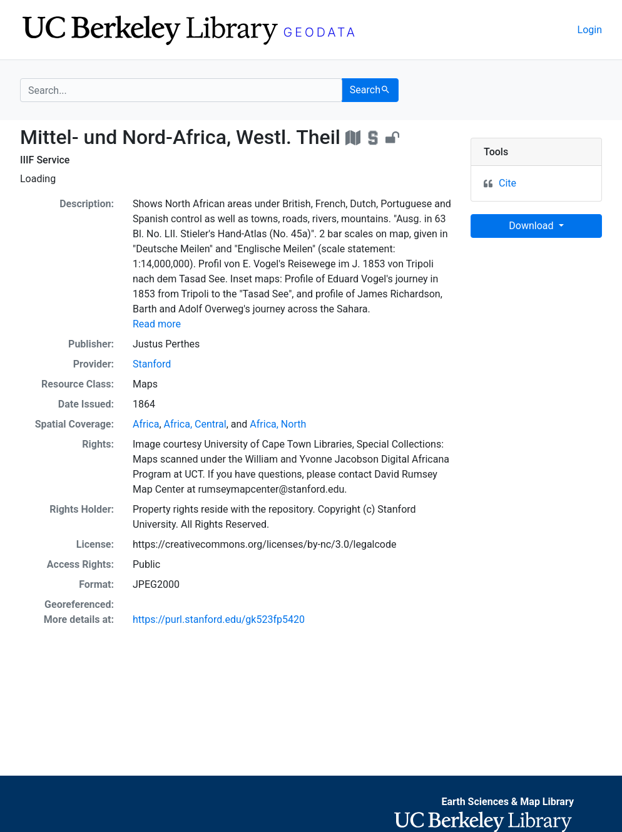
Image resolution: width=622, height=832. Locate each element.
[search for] (181, 90)
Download (532, 226)
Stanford (152, 364)
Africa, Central (195, 424)
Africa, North (278, 424)
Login (590, 30)
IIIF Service (44, 160)
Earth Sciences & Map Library (507, 802)
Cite (507, 183)
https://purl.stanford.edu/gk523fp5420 (219, 619)
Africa (146, 424)
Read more (157, 324)
